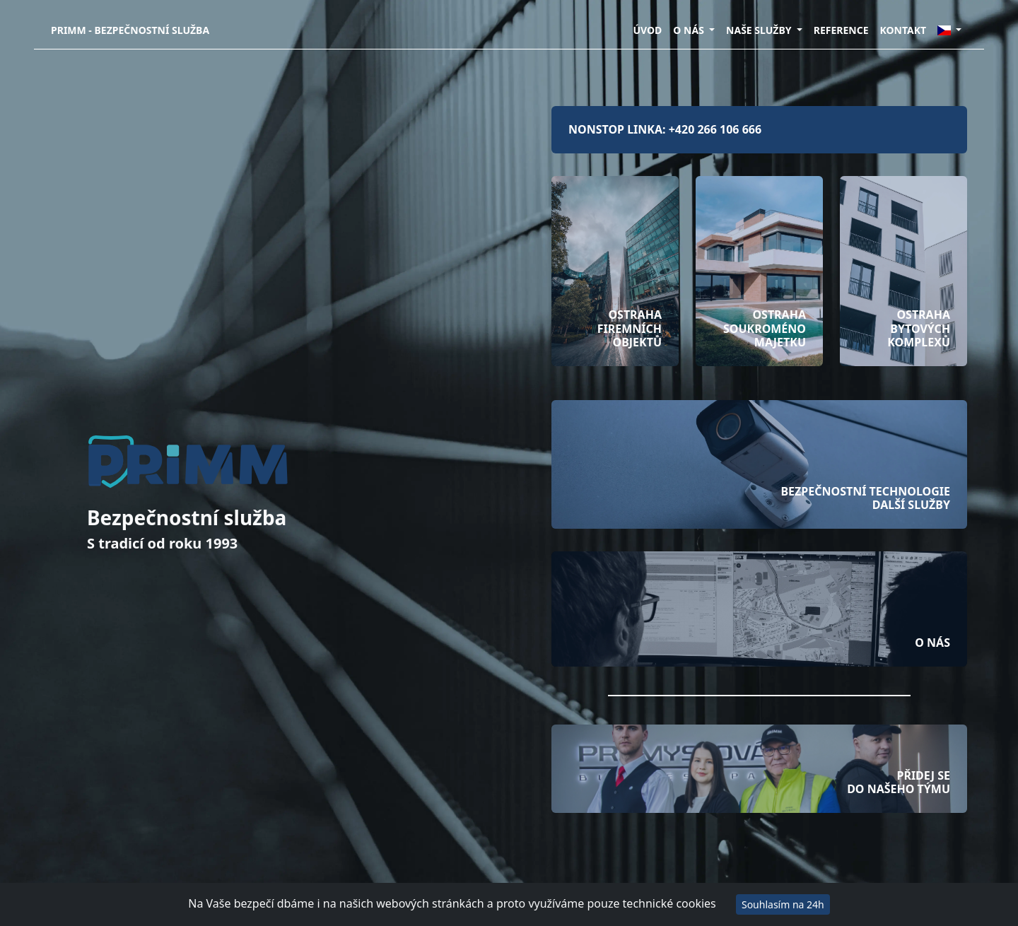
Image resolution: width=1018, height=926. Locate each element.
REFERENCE (841, 30)
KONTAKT (903, 30)
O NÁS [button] (689, 30)
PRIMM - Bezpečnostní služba (130, 30)
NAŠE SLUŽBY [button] (760, 30)
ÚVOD (647, 30)
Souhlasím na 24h (783, 904)
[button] (949, 30)
